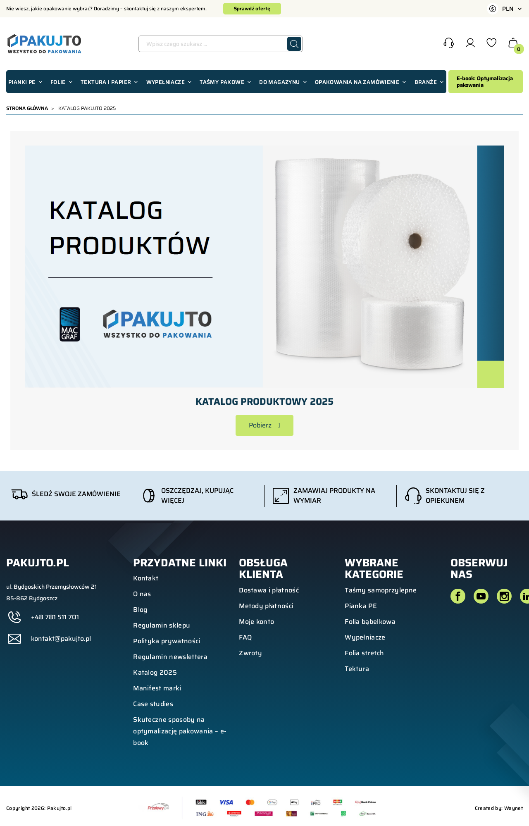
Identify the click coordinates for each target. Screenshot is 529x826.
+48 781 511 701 (55, 617)
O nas (142, 594)
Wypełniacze (365, 637)
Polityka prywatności (166, 641)
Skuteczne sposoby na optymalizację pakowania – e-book (179, 731)
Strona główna (27, 108)
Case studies (153, 704)
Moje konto (256, 621)
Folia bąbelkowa (370, 621)
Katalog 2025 (155, 672)
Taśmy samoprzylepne (381, 590)
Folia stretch (364, 653)
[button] (448, 43)
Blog (140, 609)
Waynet (513, 808)
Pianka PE (361, 606)
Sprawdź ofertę (252, 8)
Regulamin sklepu (161, 625)
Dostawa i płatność (269, 590)
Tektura (357, 669)
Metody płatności (266, 606)
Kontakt (145, 578)
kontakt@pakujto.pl (61, 639)
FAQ (245, 637)
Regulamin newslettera (170, 657)
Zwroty (250, 653)
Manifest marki (157, 688)
